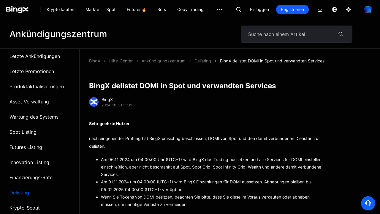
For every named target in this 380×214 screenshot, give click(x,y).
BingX (94, 60)
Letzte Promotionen (32, 71)
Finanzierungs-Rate (31, 177)
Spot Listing (23, 132)
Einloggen (259, 9)
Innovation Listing (29, 162)
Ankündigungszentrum (164, 60)
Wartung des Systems (34, 117)
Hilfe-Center (121, 60)
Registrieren (292, 9)
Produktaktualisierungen (37, 86)
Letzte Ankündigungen (35, 56)
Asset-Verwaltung (29, 102)
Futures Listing (26, 147)
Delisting (19, 193)
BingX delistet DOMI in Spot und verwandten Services (272, 60)
